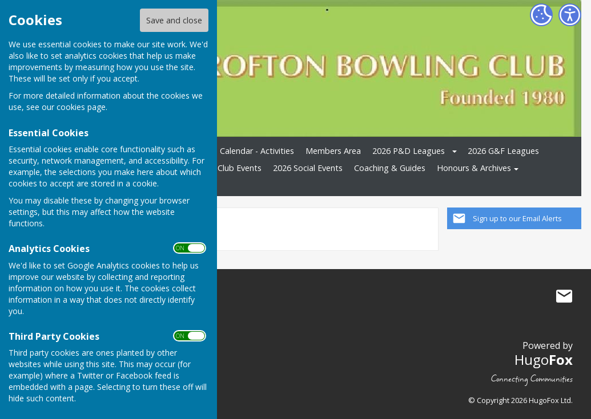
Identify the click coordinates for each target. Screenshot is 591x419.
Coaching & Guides (389, 167)
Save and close (174, 20)
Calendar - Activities (257, 150)
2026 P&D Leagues (408, 150)
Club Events (240, 167)
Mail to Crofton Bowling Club (564, 295)
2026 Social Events (308, 167)
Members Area (333, 150)
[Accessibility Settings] (569, 14)
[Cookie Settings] (541, 14)
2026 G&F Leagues (503, 150)
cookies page (81, 106)
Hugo (543, 359)
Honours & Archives (474, 167)
